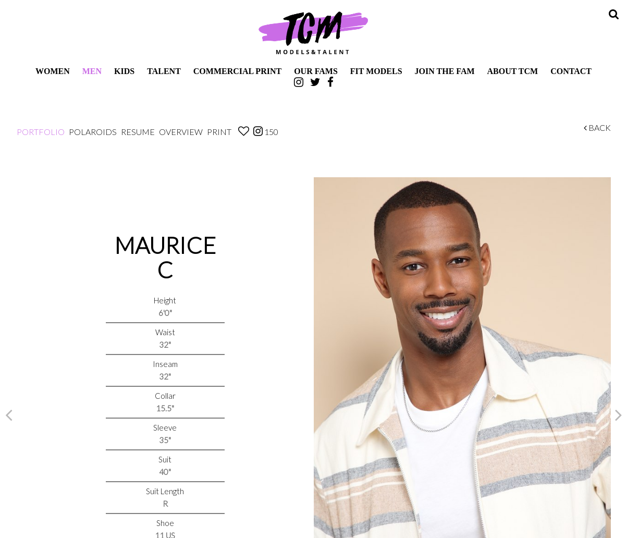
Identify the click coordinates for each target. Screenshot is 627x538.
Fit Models (376, 71)
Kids (124, 71)
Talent (164, 71)
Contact (571, 71)
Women (52, 71)
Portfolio (41, 132)
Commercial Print (237, 71)
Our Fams (316, 71)
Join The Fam (445, 71)
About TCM (512, 71)
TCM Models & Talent (314, 32)
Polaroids (93, 132)
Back (597, 127)
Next (618, 414)
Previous (9, 414)
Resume (138, 132)
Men (92, 71)
